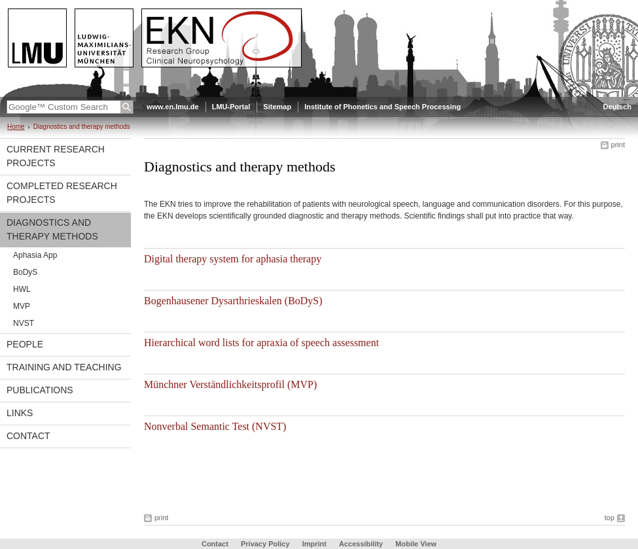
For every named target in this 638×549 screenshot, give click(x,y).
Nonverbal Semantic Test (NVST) (215, 426)
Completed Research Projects (62, 193)
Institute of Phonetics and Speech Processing (382, 107)
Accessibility (362, 544)
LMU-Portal (231, 107)
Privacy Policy (265, 544)
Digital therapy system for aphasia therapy (232, 258)
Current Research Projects (56, 156)
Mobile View (415, 544)
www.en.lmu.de (173, 107)
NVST (23, 323)
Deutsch (617, 107)
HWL (22, 289)
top (609, 518)
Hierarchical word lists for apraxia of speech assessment (261, 342)
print (618, 145)
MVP (21, 306)
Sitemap (277, 107)
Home (16, 126)
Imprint (314, 544)
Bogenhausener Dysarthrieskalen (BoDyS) (233, 300)
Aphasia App (35, 255)
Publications (40, 390)
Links (20, 413)
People (25, 344)
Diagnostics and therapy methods (52, 229)
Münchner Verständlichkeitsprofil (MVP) (230, 384)
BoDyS (25, 272)
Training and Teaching (64, 367)
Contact (28, 436)
